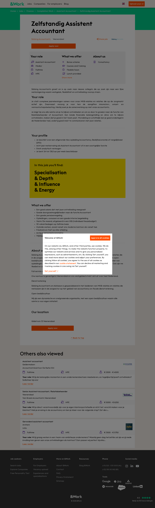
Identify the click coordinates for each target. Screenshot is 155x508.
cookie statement (67, 263)
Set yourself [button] (51, 271)
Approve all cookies (100, 238)
